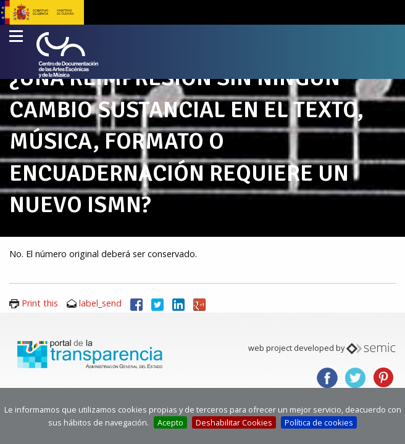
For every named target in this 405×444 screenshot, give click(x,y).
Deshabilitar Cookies (234, 422)
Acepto (170, 422)
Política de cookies (319, 422)
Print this (40, 303)
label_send (100, 303)
